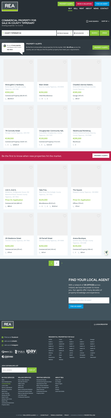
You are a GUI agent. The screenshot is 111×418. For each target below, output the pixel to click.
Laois (60, 353)
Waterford (82, 357)
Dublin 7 (71, 344)
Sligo (60, 357)
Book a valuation (84, 4)
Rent (81, 8)
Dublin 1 (51, 341)
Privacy (66, 415)
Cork (81, 339)
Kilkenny (51, 353)
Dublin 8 (82, 344)
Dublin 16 (61, 348)
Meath (71, 355)
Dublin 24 (61, 350)
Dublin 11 (61, 346)
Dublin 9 (92, 344)
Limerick (82, 353)
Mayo (60, 355)
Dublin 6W (61, 344)
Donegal (92, 339)
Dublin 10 (51, 346)
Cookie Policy (44, 415)
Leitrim (71, 353)
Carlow (50, 339)
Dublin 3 (71, 341)
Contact (104, 8)
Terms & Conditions (56, 415)
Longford (92, 353)
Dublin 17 (71, 348)
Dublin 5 (92, 341)
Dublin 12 (71, 346)
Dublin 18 (82, 348)
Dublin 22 (51, 350)
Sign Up (32, 370)
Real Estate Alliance (29, 415)
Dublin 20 (92, 348)
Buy (70, 8)
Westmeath (93, 357)
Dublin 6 (51, 344)
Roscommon (52, 357)
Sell (76, 8)
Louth (50, 355)
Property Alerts (66, 4)
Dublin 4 (82, 341)
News (96, 8)
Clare (70, 339)
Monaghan (82, 355)
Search (94, 33)
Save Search (93, 21)
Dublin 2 (61, 341)
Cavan (60, 339)
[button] (81, 33)
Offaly (91, 355)
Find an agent (102, 4)
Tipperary (71, 357)
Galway (71, 350)
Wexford (51, 359)
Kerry (81, 350)
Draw (104, 33)
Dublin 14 (92, 346)
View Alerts (10, 49)
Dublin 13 (82, 346)
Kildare (92, 350)
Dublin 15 (51, 348)
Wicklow (61, 359)
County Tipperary (13, 33)
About (89, 8)
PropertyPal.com (89, 415)
